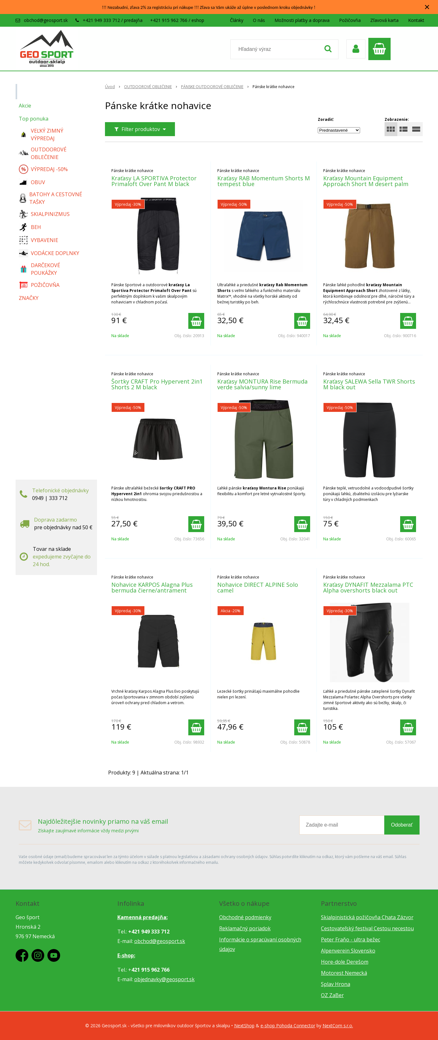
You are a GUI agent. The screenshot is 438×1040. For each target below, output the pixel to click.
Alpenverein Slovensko (348, 950)
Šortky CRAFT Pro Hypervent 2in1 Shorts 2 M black (157, 384)
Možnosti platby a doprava (302, 20)
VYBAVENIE (38, 240)
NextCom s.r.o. (338, 1026)
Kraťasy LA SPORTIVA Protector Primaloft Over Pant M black (154, 181)
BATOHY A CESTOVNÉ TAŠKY (50, 198)
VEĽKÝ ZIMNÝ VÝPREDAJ (41, 134)
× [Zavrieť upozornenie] (427, 7)
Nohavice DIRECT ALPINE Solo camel (257, 587)
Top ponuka (33, 118)
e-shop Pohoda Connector (288, 1026)
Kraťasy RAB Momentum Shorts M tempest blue (263, 181)
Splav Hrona (335, 984)
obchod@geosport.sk (46, 20)
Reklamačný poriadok (245, 928)
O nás (259, 20)
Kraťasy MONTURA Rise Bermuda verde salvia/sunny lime (262, 384)
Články (236, 20)
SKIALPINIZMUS (44, 214)
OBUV (32, 182)
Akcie (25, 105)
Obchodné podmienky (245, 917)
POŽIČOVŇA (39, 285)
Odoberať (402, 825)
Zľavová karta (384, 20)
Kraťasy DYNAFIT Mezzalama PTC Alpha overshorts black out (368, 587)
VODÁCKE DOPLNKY (49, 253)
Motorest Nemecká (344, 972)
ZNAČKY (28, 298)
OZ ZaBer (332, 995)
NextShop (244, 1026)
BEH (30, 227)
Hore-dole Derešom (344, 961)
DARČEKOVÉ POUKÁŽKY (39, 269)
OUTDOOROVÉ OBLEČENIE (42, 153)
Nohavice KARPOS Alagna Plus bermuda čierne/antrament (152, 587)
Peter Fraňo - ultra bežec (350, 939)
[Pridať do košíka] (196, 321)
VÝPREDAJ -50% (43, 169)
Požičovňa (350, 20)
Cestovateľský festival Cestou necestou (367, 928)
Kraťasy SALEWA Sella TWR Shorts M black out (369, 384)
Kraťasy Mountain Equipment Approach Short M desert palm (365, 181)
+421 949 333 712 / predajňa (113, 20)
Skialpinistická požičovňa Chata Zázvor (367, 917)
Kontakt (416, 20)
